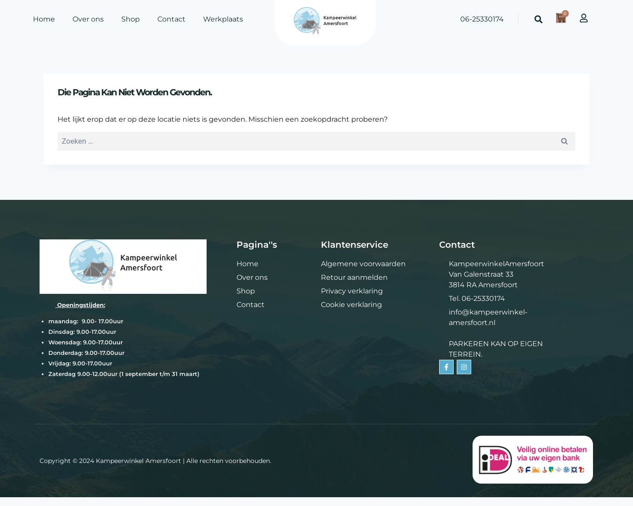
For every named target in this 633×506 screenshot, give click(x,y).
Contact (171, 19)
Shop (130, 19)
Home (44, 19)
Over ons (88, 19)
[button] (538, 19)
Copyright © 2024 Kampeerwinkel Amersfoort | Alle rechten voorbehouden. (155, 461)
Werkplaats (223, 19)
